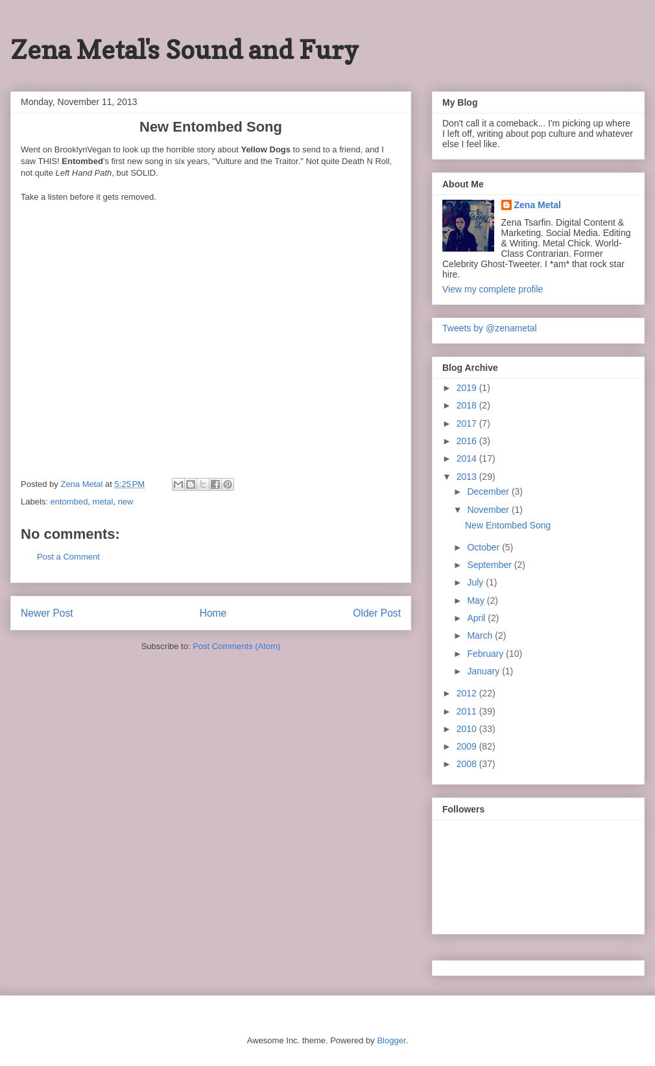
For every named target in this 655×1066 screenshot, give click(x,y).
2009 (468, 746)
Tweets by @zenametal (489, 328)
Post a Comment (68, 557)
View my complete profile (492, 289)
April (477, 618)
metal (103, 501)
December (489, 491)
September (490, 565)
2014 (468, 458)
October (484, 547)
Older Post (377, 613)
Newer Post (47, 613)
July (476, 582)
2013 (468, 476)
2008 (468, 764)
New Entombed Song (508, 525)
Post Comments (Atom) (236, 646)
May (476, 600)
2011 (468, 711)
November (489, 509)
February (486, 653)
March (481, 635)
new (126, 501)
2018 (468, 405)
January (484, 671)
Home (213, 613)
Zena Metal (537, 205)
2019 (468, 388)
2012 (468, 693)
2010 (468, 729)
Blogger (391, 1040)
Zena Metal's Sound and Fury (184, 49)
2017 (468, 423)
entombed (69, 501)
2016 (468, 441)
